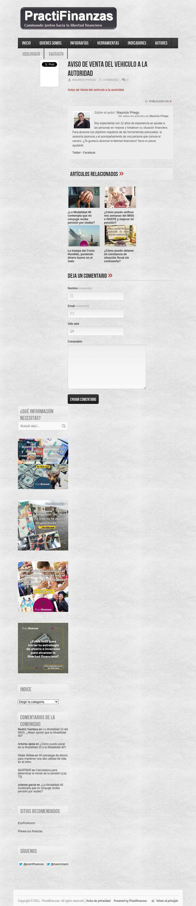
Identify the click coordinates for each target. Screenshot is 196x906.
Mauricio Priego (158, 115)
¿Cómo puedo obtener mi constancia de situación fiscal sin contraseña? (119, 256)
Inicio (26, 43)
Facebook (89, 152)
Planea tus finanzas (30, 831)
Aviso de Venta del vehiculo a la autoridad (96, 90)
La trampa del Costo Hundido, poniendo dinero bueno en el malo (81, 256)
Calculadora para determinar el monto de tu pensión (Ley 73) (42, 773)
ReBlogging (31, 53)
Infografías (79, 43)
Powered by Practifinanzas (130, 900)
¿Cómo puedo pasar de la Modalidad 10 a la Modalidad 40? (42, 745)
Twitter (76, 152)
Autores (161, 43)
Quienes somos (50, 43)
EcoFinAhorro (26, 823)
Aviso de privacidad (98, 900)
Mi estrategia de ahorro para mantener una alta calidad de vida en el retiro (43, 759)
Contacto (55, 53)
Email (78, 306)
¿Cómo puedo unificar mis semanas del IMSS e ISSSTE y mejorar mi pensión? (119, 217)
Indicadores (137, 43)
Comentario (75, 341)
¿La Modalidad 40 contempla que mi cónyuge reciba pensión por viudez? (81, 217)
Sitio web (73, 323)
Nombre (80, 288)
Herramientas (108, 43)
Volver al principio (167, 900)
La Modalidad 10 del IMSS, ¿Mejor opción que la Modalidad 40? (43, 732)
